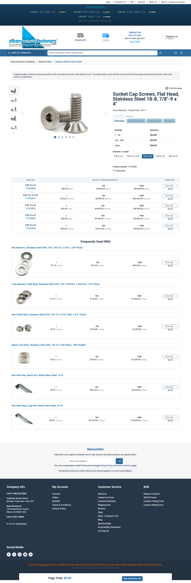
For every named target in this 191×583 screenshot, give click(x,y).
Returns (101, 508)
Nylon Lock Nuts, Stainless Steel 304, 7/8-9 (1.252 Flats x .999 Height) (49, 345)
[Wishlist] (176, 52)
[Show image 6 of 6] (73, 137)
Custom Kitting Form (153, 505)
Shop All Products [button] (19, 53)
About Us (153, 2)
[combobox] (103, 52)
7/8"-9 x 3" (118, 156)
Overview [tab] (119, 120)
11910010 (31, 198)
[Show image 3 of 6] (62, 137)
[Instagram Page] (20, 554)
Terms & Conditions (61, 505)
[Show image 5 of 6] (70, 137)
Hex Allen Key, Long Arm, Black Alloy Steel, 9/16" (37, 405)
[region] (58, 113)
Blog (108, 2)
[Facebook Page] (9, 554)
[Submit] (119, 461)
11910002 (31, 188)
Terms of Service (124, 465)
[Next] (106, 113)
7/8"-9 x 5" (160, 156)
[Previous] (22, 113)
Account (56, 494)
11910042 (31, 228)
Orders (55, 497)
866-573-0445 (135, 35)
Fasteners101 (120, 2)
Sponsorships (104, 523)
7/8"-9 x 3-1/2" (133, 156)
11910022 (31, 208)
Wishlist (56, 501)
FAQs (100, 512)
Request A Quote (152, 494)
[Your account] (181, 52)
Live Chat (135, 41)
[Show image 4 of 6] (66, 137)
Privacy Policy (106, 465)
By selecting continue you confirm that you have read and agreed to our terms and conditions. (95, 471)
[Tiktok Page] (31, 554)
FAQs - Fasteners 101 (108, 516)
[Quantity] (170, 186)
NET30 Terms (150, 497)
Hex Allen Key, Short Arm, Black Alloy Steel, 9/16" (37, 375)
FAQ (132, 2)
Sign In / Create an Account (173, 2)
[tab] (154, 121)
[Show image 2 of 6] (59, 137)
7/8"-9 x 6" (172, 156)
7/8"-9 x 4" (147, 156)
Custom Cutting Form (154, 501)
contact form (21, 524)
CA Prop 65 (103, 531)
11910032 (31, 218)
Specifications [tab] (136, 120)
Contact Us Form (106, 497)
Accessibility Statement (109, 527)
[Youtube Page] (25, 554)
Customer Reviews (107, 501)
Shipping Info (104, 505)
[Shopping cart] (169, 37)
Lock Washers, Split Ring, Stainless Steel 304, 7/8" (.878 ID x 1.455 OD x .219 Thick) (56, 284)
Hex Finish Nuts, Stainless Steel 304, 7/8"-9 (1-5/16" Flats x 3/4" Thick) (49, 314)
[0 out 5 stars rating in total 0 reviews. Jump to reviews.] (123, 116)
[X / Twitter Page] (14, 554)
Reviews (141, 2)
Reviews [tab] (169, 120)
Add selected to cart (132, 578)
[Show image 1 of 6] (55, 137)
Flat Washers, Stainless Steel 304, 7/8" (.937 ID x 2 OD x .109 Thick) (47, 247)
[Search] (160, 52)
